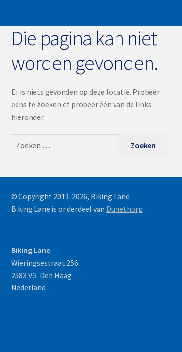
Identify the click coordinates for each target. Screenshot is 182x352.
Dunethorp (124, 209)
